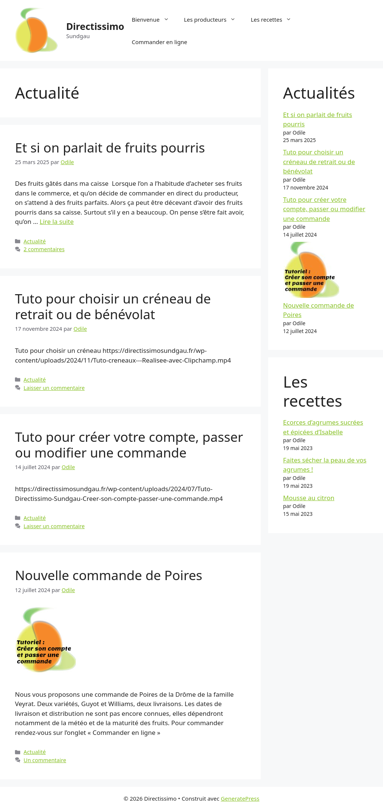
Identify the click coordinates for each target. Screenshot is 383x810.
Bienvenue (154, 19)
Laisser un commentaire (54, 387)
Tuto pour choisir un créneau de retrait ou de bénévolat (113, 306)
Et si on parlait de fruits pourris (110, 147)
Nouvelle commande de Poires (108, 575)
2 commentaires (44, 249)
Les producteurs (213, 19)
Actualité (35, 241)
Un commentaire (45, 760)
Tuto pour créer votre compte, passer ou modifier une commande (129, 444)
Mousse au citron (308, 497)
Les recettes (275, 19)
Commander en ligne (159, 42)
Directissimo (95, 26)
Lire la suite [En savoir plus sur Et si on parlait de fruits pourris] (57, 221)
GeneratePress (240, 798)
